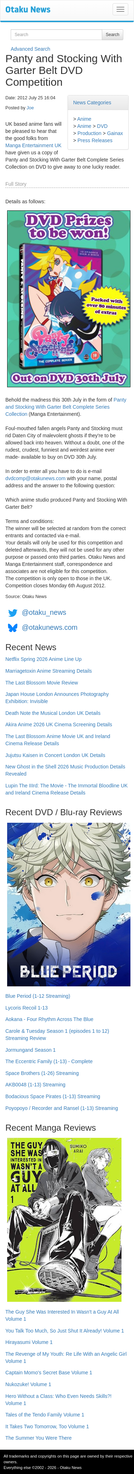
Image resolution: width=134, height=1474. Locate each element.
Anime (84, 119)
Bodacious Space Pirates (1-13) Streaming (52, 1096)
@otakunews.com (50, 627)
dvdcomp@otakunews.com (35, 478)
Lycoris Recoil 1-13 (26, 1008)
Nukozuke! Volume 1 (28, 1384)
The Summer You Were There (38, 1438)
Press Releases (95, 140)
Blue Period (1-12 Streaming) (37, 996)
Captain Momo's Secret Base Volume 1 (48, 1372)
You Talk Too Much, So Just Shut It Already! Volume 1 (64, 1331)
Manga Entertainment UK (33, 145)
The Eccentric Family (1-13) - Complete (49, 1061)
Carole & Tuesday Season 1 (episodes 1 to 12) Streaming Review (57, 1034)
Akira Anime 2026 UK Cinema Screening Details (58, 724)
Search (112, 34)
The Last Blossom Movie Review (41, 683)
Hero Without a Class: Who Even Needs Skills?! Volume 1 (58, 1399)
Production (89, 133)
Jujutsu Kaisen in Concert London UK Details (55, 755)
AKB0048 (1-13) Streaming (35, 1084)
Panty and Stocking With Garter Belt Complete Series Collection (65, 407)
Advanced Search (30, 49)
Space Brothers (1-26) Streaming (42, 1073)
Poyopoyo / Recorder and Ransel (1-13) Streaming (61, 1108)
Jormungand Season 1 (30, 1050)
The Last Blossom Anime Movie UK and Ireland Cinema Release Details (57, 739)
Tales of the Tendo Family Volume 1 (44, 1415)
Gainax (115, 133)
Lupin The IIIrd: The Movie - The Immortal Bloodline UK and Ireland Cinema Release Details (66, 789)
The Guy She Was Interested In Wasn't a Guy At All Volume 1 (62, 1315)
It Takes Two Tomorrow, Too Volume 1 (47, 1426)
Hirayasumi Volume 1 (29, 1342)
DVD (102, 126)
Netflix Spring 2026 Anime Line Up (43, 659)
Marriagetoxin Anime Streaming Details (48, 671)
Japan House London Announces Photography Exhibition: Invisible (57, 697)
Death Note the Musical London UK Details (52, 713)
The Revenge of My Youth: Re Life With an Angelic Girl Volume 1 (65, 1357)
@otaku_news (44, 612)
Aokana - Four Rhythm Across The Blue (49, 1019)
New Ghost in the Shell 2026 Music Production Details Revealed (65, 770)
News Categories (92, 102)
